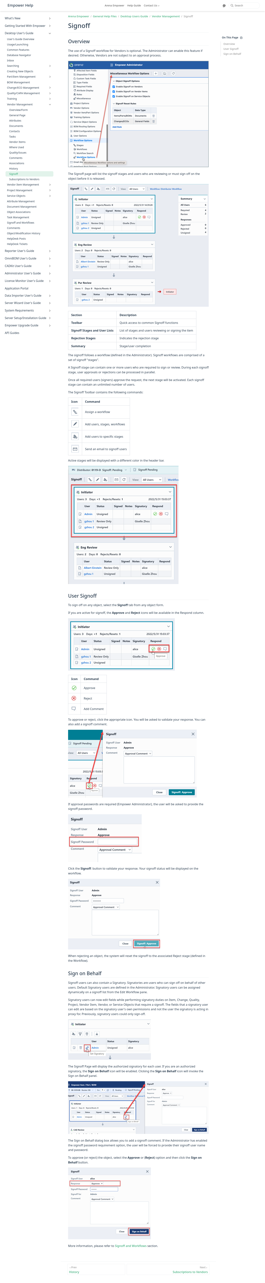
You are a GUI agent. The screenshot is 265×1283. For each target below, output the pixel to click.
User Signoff (231, 49)
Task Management (18, 217)
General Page (17, 115)
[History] (96, 1269)
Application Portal (16, 288)
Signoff (13, 174)
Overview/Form (18, 110)
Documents (16, 126)
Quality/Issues (17, 152)
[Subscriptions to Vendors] (168, 1269)
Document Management (22, 206)
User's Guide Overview (20, 39)
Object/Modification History (23, 233)
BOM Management (18, 82)
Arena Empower (114, 5)
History (13, 168)
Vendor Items (17, 142)
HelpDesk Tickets (17, 244)
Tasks (12, 136)
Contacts (14, 131)
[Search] (244, 5)
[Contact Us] (152, 5)
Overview (229, 44)
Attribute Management (21, 201)
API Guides (12, 333)
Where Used (16, 147)
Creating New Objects (20, 71)
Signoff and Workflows (20, 222)
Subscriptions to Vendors (24, 179)
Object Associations (19, 212)
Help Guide (134, 5)
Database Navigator (19, 55)
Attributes (15, 120)
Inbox (10, 60)
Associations (16, 163)
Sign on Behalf (232, 54)
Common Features (18, 49)
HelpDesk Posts (16, 238)
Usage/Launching (17, 44)
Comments (15, 158)
